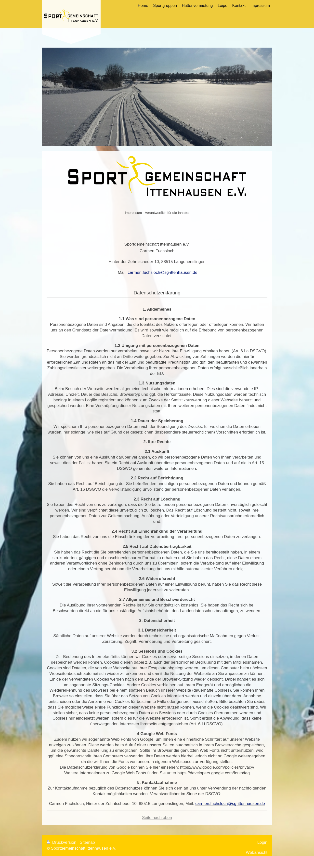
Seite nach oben (157, 817)
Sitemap (87, 842)
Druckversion (62, 842)
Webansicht (256, 852)
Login (262, 842)
